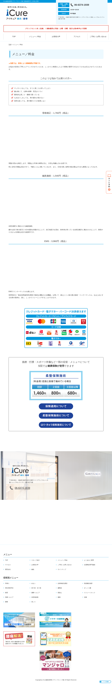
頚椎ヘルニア (9, 597)
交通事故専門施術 (89, 565)
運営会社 (8, 569)
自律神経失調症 (62, 583)
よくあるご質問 (89, 560)
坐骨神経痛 (34, 597)
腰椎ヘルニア (35, 592)
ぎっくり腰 (87, 588)
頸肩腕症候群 (88, 583)
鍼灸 (32, 569)
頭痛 (85, 597)
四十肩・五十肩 (36, 588)
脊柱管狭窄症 (9, 588)
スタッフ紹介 (35, 560)
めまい (33, 583)
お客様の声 (56, 37)
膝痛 (59, 597)
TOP (14, 37)
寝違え (60, 592)
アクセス (77, 37)
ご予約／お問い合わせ (98, 37)
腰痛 (6, 602)
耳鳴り (7, 583)
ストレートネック (89, 592)
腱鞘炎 (60, 588)
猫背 (6, 592)
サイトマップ (62, 569)
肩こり (33, 602)
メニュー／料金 (35, 37)
